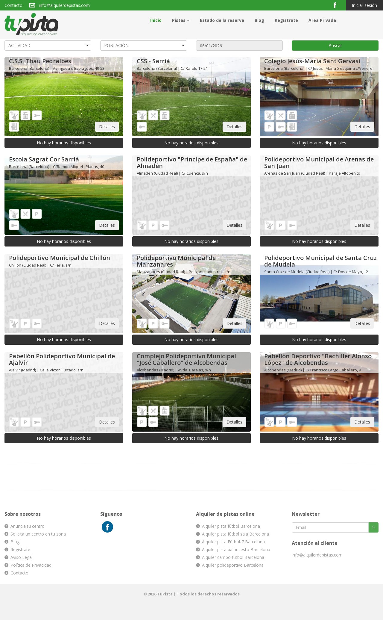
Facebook (337, 5)
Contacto (13, 5)
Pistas (180, 20)
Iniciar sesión (364, 5)
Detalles (107, 126)
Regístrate (286, 20)
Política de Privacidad (30, 565)
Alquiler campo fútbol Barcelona (233, 557)
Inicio (156, 20)
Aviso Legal (21, 557)
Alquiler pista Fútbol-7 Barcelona (233, 542)
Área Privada (322, 20)
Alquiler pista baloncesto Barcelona (236, 549)
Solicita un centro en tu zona (38, 534)
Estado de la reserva (222, 20)
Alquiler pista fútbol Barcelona (231, 526)
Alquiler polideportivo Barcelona (233, 565)
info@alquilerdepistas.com (64, 5)
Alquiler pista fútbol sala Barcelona (235, 534)
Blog (259, 20)
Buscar (335, 45)
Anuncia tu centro (27, 526)
